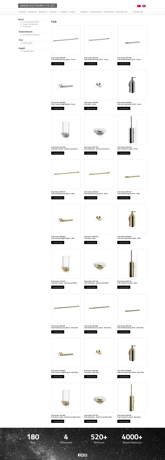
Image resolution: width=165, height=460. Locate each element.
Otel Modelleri (28, 43)
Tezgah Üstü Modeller (30, 24)
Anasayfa (22, 12)
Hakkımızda (32, 12)
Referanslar (108, 12)
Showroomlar (96, 12)
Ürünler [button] (54, 12)
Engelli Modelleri (28, 51)
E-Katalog (64, 12)
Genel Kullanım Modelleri (31, 34)
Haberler (84, 12)
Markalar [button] (43, 12)
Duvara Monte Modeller (31, 22)
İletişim (72, 12)
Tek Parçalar (27, 26)
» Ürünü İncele (58, 63)
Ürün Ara (138, 12)
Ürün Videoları (121, 12)
